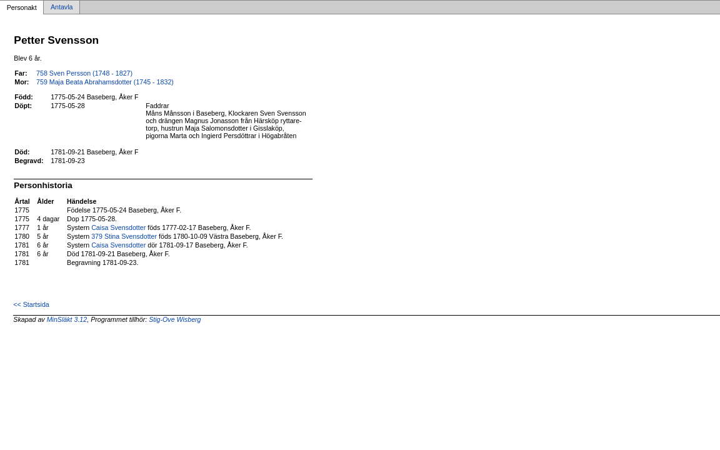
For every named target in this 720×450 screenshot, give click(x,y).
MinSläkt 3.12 (67, 319)
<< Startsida (31, 304)
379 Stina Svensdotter (124, 236)
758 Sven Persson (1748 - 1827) (84, 73)
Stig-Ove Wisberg (175, 319)
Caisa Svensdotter (118, 227)
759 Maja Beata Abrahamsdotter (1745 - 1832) (105, 82)
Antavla (62, 7)
